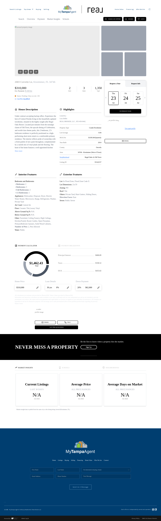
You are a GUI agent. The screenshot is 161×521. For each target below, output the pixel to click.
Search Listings (15, 9)
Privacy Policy (136, 518)
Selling (46, 9)
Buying (38, 9)
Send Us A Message (80, 487)
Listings (58, 460)
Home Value (119, 9)
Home (52, 460)
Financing (130, 9)
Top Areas (28, 9)
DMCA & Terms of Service (149, 518)
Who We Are (140, 9)
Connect (108, 460)
